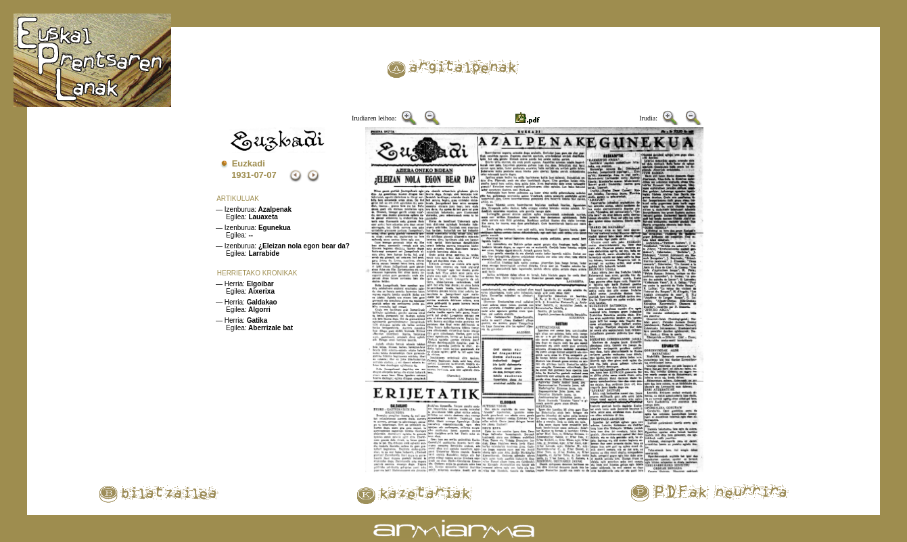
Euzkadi (248, 163)
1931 (241, 175)
